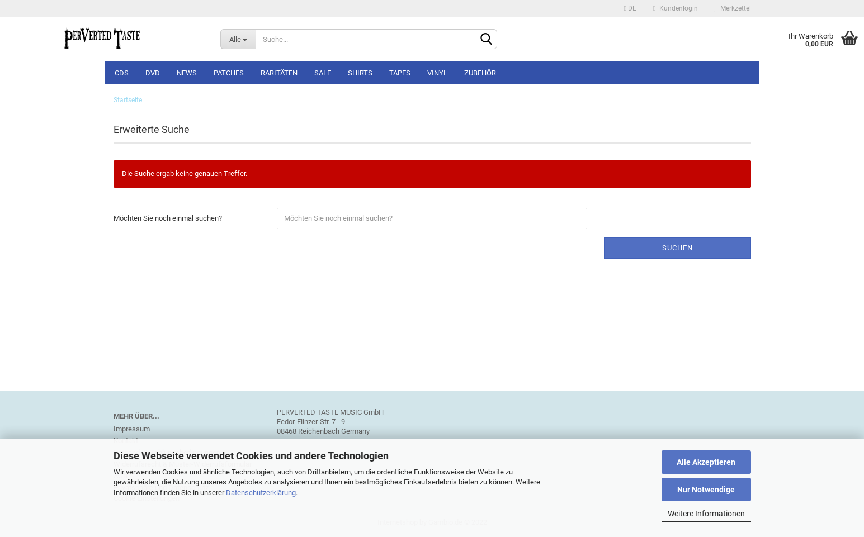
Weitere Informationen (706, 513)
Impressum (132, 429)
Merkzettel (733, 8)
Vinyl (437, 73)
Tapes (399, 73)
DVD (152, 73)
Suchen (677, 248)
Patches (229, 73)
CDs (122, 73)
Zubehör (480, 73)
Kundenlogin (675, 8)
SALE (322, 73)
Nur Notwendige (706, 489)
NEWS (187, 73)
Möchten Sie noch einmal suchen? (168, 218)
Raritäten (279, 73)
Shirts (360, 73)
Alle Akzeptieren (706, 462)
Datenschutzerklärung (261, 492)
